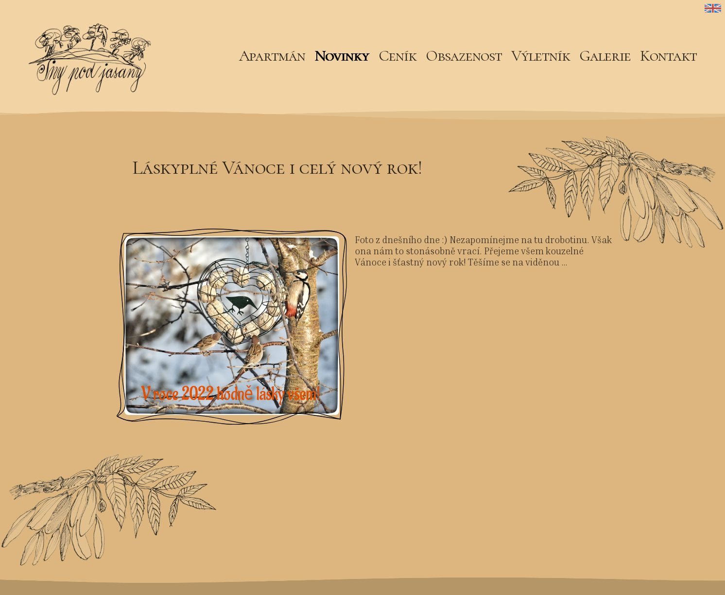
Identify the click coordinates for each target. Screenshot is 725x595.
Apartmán (272, 55)
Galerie (605, 55)
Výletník (540, 55)
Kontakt (668, 55)
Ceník (397, 55)
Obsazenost (464, 55)
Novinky (341, 55)
